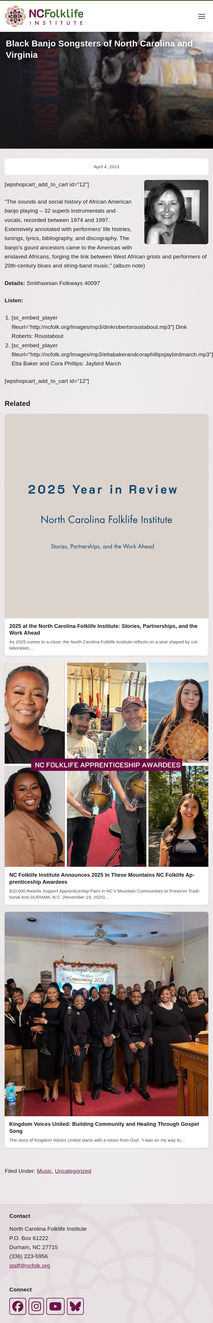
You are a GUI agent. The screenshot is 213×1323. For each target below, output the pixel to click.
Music (44, 1171)
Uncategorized (73, 1171)
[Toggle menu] (201, 16)
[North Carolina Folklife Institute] (44, 16)
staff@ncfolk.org (29, 1266)
